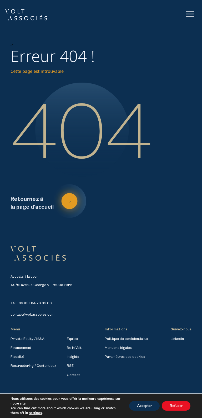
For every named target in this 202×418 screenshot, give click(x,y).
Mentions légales (118, 348)
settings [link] (35, 413)
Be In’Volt (74, 348)
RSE (70, 366)
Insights (73, 357)
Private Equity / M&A (27, 339)
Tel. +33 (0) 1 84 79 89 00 (31, 303)
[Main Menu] (190, 14)
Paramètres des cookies (125, 357)
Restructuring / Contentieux (33, 366)
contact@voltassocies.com (32, 314)
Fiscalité (17, 357)
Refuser (176, 405)
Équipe (72, 339)
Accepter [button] (144, 405)
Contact (73, 375)
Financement (21, 348)
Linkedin (177, 339)
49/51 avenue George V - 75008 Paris (42, 285)
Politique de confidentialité (126, 339)
